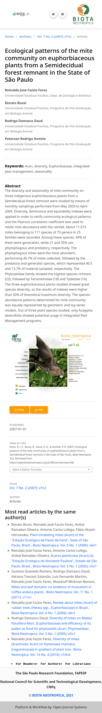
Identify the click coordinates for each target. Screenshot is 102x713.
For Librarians (78, 664)
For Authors (51, 664)
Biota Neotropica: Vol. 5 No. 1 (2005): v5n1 (65, 566)
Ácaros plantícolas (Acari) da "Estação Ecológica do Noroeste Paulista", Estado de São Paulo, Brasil (54, 560)
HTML (20, 410)
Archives (25, 36)
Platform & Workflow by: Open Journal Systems (51, 707)
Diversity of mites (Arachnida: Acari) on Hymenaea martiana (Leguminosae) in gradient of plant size (45, 644)
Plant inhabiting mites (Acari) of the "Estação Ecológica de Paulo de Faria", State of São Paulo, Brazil (49, 540)
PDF (40, 410)
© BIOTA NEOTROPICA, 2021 (51, 695)
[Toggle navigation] (62, 14)
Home (9, 36)
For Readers (26, 664)
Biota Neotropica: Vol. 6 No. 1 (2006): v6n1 (65, 545)
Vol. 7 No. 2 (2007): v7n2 (54, 36)
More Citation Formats (27, 469)
